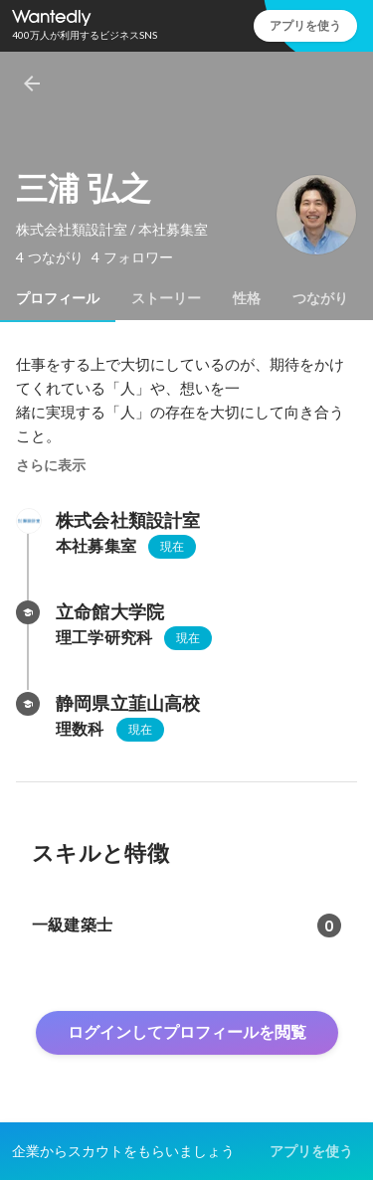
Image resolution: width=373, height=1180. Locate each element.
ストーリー (166, 298)
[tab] (57, 298)
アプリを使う (305, 25)
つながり (320, 298)
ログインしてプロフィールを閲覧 (187, 1032)
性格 (247, 298)
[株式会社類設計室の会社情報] (28, 521)
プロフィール (57, 298)
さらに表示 (51, 465)
